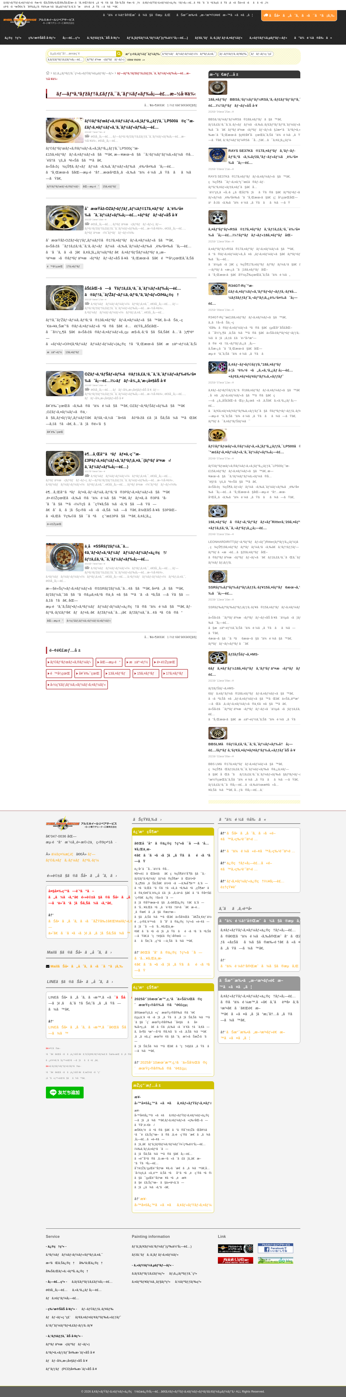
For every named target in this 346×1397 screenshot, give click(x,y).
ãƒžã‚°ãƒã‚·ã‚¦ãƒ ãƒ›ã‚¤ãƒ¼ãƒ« (218, 37)
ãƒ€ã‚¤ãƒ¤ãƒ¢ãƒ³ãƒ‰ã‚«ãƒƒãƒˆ (98, 1317)
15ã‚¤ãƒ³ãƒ (110, 186)
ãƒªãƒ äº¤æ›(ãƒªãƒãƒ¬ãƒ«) (106, 59)
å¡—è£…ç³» (71, 37)
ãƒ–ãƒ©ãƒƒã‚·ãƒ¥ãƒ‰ (233, 53)
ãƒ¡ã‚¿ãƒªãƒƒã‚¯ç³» (183, 1273)
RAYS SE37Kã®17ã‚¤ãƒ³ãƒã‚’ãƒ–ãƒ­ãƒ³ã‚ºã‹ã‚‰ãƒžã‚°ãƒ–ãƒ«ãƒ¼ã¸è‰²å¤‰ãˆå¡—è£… (263, 157)
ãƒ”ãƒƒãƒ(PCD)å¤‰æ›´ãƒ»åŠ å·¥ (71, 1369)
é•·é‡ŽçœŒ (54, 524)
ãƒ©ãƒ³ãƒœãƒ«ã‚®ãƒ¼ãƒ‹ (63, 186)
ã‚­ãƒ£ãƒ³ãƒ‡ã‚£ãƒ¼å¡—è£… (65, 59)
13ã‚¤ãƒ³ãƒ (73, 352)
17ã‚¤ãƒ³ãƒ (74, 266)
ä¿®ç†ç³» (13, 37)
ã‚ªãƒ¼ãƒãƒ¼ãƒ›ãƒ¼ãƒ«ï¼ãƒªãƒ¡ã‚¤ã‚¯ (188, 53)
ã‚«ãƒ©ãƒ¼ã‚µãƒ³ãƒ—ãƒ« (268, 37)
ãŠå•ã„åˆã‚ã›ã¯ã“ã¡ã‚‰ (299, 15)
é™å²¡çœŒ (55, 266)
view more (134, 59)
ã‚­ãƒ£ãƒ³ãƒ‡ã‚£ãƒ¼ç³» (148, 1273)
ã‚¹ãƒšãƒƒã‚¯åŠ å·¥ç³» (103, 37)
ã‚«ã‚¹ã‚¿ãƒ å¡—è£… (87, 1290)
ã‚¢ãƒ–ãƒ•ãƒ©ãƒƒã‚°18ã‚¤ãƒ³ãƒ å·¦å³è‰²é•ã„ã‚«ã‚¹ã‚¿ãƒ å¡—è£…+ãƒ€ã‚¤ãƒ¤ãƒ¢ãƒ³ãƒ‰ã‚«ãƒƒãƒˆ (260, 370)
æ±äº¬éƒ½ (54, 352)
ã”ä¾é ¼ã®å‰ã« (313, 37)
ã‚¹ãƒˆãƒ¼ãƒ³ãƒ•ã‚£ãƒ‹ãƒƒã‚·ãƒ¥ (69, 1325)
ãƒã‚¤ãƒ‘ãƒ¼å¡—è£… (62, 1298)
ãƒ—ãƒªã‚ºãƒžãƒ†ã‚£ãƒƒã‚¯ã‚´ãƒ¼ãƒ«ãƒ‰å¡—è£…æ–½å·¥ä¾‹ (131, 480)
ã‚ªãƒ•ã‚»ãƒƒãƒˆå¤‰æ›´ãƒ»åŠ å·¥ (70, 1352)
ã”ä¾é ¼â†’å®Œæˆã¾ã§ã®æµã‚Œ (137, 15)
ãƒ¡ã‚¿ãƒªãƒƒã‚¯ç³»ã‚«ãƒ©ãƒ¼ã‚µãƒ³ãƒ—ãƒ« (83, 73)
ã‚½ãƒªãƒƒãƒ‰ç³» (188, 1281)
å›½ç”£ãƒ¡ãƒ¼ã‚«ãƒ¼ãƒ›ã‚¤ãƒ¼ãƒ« (89, 620)
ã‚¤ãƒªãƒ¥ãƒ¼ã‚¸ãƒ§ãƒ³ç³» (151, 1281)
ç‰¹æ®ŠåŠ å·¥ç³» (42, 37)
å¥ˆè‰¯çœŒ (55, 431)
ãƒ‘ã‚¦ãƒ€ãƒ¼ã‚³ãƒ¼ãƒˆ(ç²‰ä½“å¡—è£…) (157, 37)
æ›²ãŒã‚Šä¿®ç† (60, 1263)
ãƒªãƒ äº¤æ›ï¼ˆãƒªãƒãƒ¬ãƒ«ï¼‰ (109, 232)
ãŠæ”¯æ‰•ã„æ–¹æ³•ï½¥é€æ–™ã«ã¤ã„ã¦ (214, 15)
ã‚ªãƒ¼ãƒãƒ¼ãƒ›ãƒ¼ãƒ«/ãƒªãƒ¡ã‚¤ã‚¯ (74, 1254)
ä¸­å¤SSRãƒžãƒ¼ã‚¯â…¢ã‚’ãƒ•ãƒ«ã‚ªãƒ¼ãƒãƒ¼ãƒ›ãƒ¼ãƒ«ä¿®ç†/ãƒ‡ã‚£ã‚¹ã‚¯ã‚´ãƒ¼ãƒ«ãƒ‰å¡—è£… (126, 552)
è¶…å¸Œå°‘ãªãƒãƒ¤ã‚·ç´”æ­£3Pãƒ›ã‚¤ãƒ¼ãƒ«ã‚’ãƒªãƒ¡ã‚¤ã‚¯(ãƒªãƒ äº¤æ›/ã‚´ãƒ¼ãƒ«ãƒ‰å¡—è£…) (128, 460)
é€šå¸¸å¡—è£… (101, 136)
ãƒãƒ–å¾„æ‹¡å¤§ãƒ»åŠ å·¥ (132, 389)
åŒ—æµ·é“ (91, 186)
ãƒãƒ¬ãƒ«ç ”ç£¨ (261, 53)
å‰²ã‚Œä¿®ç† (91, 1263)
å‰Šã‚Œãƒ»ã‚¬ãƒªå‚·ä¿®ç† (67, 1271)
